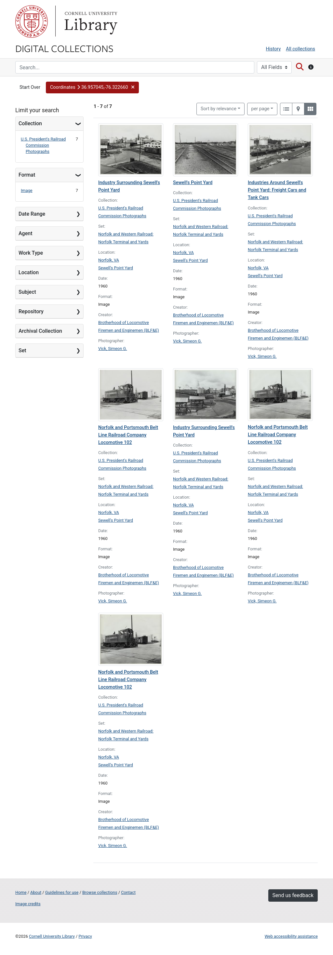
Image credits (28, 903)
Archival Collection (40, 331)
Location (29, 272)
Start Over (30, 87)
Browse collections (99, 892)
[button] (92, 87)
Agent (25, 233)
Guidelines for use (61, 892)
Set (22, 350)
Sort (218, 109)
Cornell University (31, 21)
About (35, 892)
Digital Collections (64, 48)
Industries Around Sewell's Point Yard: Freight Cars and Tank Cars (277, 190)
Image (27, 190)
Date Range (32, 214)
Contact (128, 892)
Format (27, 175)
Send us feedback (293, 895)
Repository (31, 311)
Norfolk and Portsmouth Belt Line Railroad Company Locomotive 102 (128, 435)
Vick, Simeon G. (112, 348)
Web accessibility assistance (291, 936)
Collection (30, 123)
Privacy (85, 936)
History (273, 49)
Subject (27, 292)
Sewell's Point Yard (115, 267)
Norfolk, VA (108, 260)
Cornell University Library (52, 936)
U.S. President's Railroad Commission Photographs (43, 145)
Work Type (31, 253)
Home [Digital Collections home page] (20, 892)
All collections (300, 49)
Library (90, 21)
